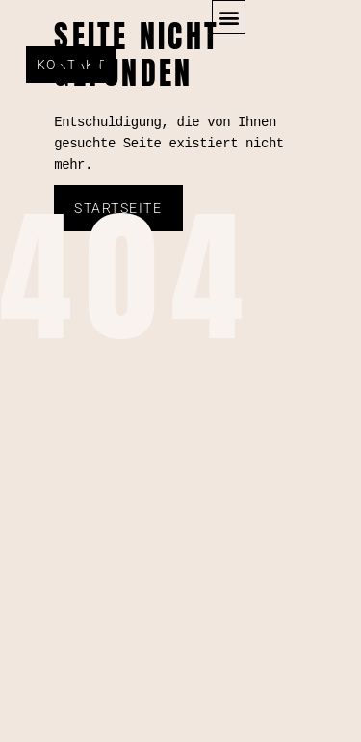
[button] (228, 17)
